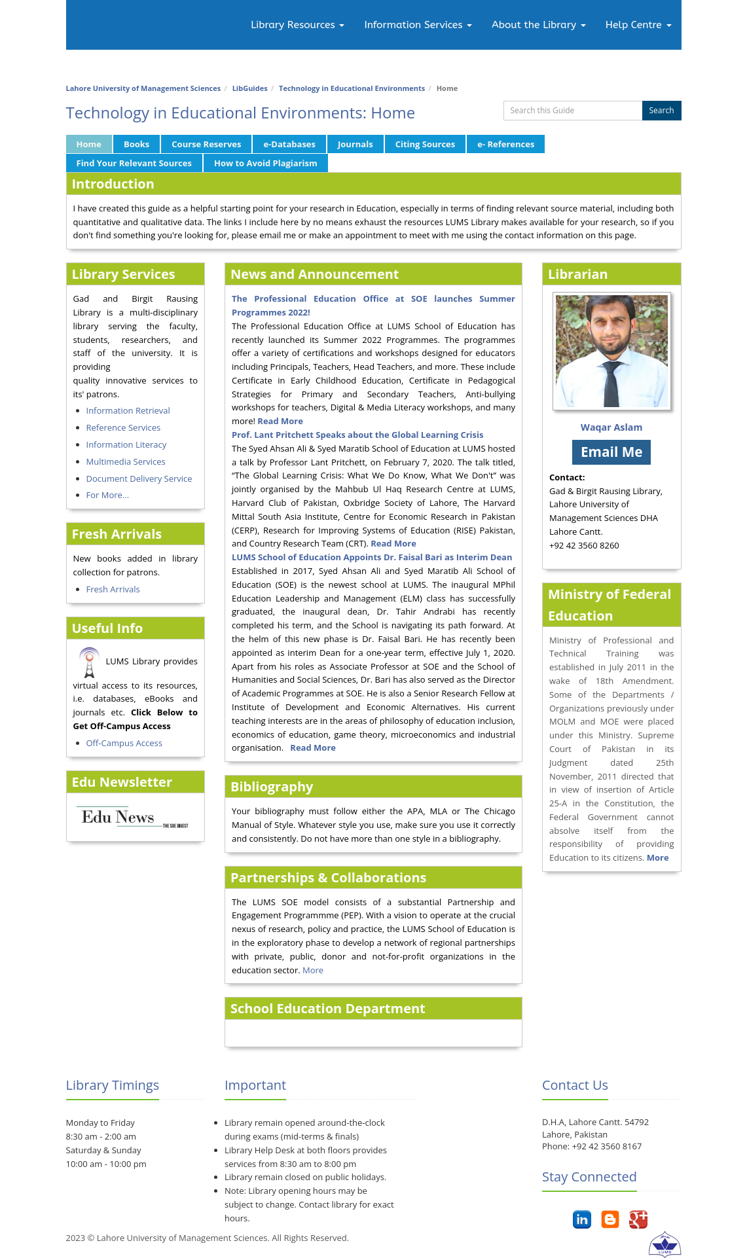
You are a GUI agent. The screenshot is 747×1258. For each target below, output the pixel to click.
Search (661, 110)
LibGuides (250, 88)
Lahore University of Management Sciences (143, 88)
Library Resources (297, 25)
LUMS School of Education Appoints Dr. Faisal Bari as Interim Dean (372, 557)
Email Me (612, 451)
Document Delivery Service (139, 478)
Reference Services (123, 427)
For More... (108, 495)
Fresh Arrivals (113, 589)
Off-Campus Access (124, 743)
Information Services (418, 25)
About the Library (538, 25)
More (312, 970)
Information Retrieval (128, 410)
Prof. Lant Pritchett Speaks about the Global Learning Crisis (357, 434)
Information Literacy (126, 444)
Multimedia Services (126, 461)
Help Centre (639, 25)
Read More (393, 543)
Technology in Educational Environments (352, 88)
